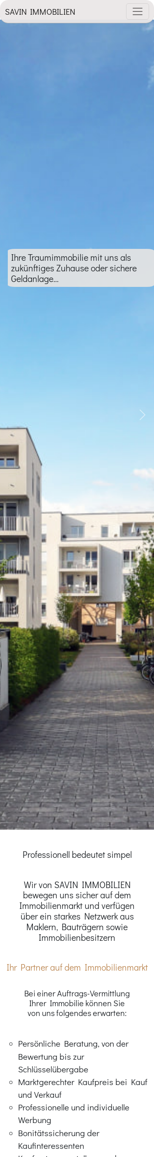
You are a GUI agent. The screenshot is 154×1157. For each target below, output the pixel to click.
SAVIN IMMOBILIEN (40, 11)
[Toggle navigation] (137, 11)
